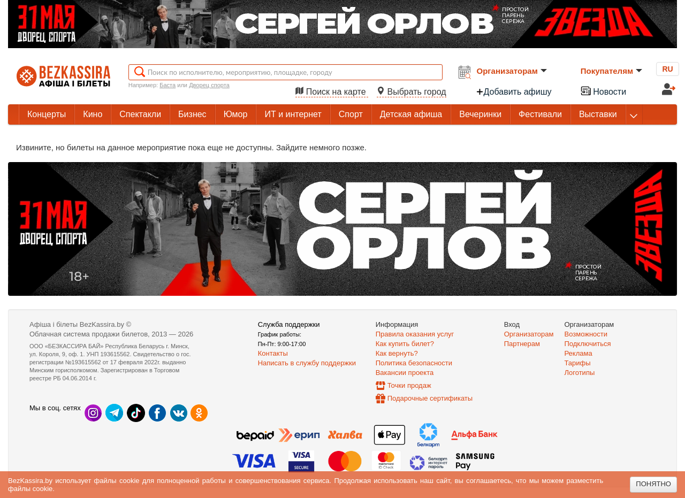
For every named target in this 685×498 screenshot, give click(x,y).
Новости (603, 90)
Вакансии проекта (405, 373)
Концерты (46, 114)
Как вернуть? (397, 353)
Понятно (653, 484)
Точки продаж (409, 385)
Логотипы (580, 373)
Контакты (273, 353)
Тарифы (578, 363)
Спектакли (140, 114)
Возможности (586, 334)
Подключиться (588, 344)
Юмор (236, 114)
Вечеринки (480, 114)
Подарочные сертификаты (430, 398)
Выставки (598, 114)
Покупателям (611, 70)
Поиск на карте (331, 91)
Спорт (351, 114)
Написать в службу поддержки (307, 363)
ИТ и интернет (292, 114)
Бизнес (192, 114)
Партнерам (522, 344)
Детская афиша (411, 114)
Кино (92, 114)
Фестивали (540, 114)
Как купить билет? (405, 344)
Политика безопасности (414, 363)
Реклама (578, 353)
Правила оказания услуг (415, 334)
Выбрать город (411, 91)
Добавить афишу (514, 91)
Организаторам (512, 70)
